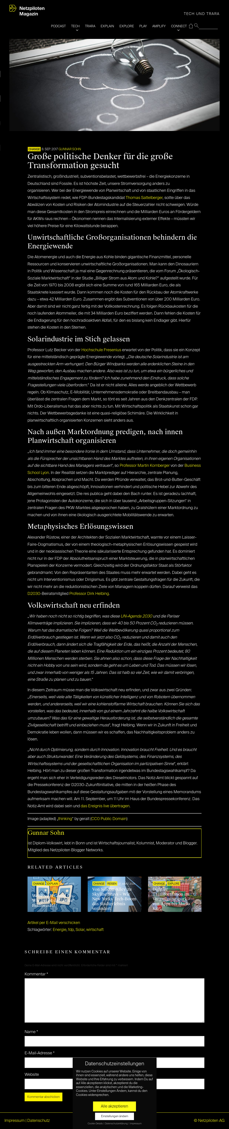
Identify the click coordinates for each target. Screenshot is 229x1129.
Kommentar (36, 974)
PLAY (143, 26)
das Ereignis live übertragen (105, 806)
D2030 (34, 594)
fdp (71, 930)
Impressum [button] (136, 1124)
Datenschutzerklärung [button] (116, 1124)
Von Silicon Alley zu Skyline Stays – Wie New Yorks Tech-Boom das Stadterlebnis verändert (114, 899)
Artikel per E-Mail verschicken (54, 923)
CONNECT (179, 26)
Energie (59, 930)
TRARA (90, 26)
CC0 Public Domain (109, 819)
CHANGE (34, 149)
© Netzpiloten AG (209, 1121)
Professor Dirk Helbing (89, 594)
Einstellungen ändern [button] (114, 1116)
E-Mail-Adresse (40, 1053)
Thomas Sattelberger (144, 198)
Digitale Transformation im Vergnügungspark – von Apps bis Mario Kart (171, 899)
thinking (65, 819)
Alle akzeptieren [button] (114, 1106)
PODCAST (58, 26)
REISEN (112, 884)
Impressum (14, 1121)
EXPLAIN (107, 26)
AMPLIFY (159, 26)
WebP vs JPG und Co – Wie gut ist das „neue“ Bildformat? (54, 900)
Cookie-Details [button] (95, 1124)
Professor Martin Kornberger (145, 466)
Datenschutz (38, 1121)
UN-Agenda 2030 (136, 616)
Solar (80, 930)
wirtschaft (95, 930)
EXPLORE (126, 26)
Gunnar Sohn (70, 149)
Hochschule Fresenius (101, 350)
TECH (75, 26)
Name (31, 1032)
